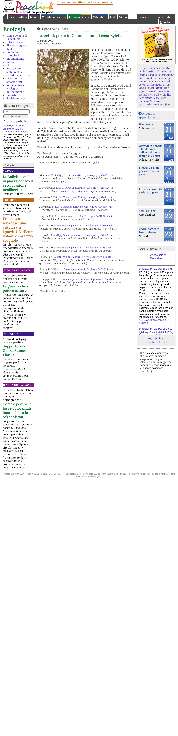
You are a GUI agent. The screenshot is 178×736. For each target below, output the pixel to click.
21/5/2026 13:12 (163, 328)
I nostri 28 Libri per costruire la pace (149, 171)
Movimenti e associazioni (14, 80)
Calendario (100, 17)
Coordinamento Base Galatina (149, 230)
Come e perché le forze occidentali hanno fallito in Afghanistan (17, 410)
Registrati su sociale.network (156, 340)
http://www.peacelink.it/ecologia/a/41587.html (83, 216)
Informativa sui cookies (139, 474)
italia (62, 291)
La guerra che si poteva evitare (16, 288)
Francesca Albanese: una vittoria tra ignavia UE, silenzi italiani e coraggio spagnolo (18, 229)
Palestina (10, 334)
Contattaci (78, 2)
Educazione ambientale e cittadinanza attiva (18, 72)
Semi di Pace (147, 210)
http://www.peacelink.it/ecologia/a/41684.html (85, 269)
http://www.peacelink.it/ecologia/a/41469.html (84, 197)
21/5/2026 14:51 (163, 268)
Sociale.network (16, 98)
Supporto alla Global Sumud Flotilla (14, 350)
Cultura (22, 17)
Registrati (163, 17)
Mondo (34, 17)
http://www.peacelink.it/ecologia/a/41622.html (84, 235)
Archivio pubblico (16, 121)
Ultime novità (15, 42)
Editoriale (11, 200)
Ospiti (86, 17)
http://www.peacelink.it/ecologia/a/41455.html (84, 175)
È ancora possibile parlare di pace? (150, 190)
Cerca (142, 17)
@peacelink (145, 268)
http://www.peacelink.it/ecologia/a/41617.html (84, 225)
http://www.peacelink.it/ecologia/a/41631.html (84, 247)
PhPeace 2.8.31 (92, 474)
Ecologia (74, 17)
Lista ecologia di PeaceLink (16, 37)
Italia (65, 29)
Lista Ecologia (18, 106)
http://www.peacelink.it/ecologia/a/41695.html (85, 279)
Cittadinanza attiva (54, 17)
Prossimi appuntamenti (149, 115)
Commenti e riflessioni (14, 53)
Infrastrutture (15, 62)
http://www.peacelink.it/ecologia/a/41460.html (84, 187)
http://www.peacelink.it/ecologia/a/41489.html (83, 206)
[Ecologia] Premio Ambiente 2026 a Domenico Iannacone (15, 128)
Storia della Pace (17, 270)
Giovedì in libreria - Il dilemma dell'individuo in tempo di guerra (150, 150)
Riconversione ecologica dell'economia (15, 88)
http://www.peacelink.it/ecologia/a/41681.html (84, 256)
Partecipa (93, 2)
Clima (10, 65)
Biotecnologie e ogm (16, 47)
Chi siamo (63, 2)
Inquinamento (15, 58)
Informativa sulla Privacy (114, 474)
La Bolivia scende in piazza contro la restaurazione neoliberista (18, 183)
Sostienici (107, 2)
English (132, 16)
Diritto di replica (159, 474)
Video (123, 17)
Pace (12, 17)
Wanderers (146, 124)
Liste (113, 17)
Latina (8, 171)
